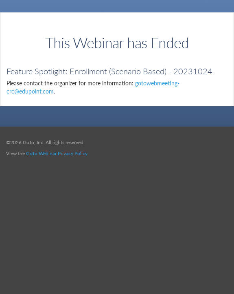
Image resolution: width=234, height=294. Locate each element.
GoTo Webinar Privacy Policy (56, 153)
